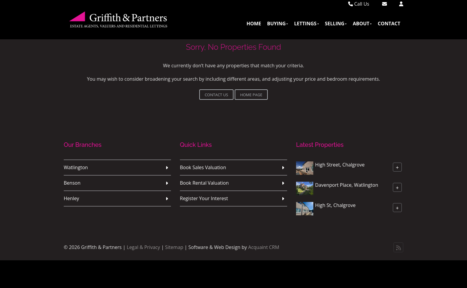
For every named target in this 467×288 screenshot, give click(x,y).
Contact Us (216, 94)
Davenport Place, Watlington (346, 185)
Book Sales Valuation (203, 167)
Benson (72, 183)
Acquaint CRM (263, 247)
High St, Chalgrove (335, 205)
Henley (71, 198)
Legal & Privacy (143, 247)
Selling (336, 23)
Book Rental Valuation (204, 183)
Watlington (76, 167)
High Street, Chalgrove (340, 164)
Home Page (251, 94)
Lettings (306, 23)
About (362, 23)
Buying (277, 23)
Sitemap (174, 247)
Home (254, 23)
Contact (389, 23)
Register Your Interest (204, 198)
